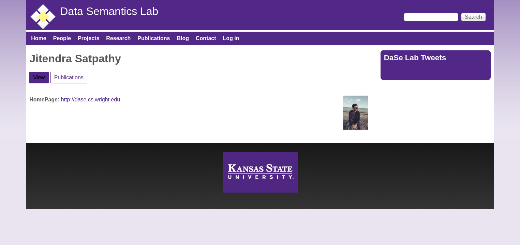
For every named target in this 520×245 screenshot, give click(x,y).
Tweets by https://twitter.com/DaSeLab (430, 72)
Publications (153, 38)
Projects (88, 38)
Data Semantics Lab (109, 11)
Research (118, 38)
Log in (231, 38)
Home (38, 38)
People (62, 38)
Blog (183, 38)
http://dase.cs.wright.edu (90, 99)
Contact (206, 38)
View (40, 76)
